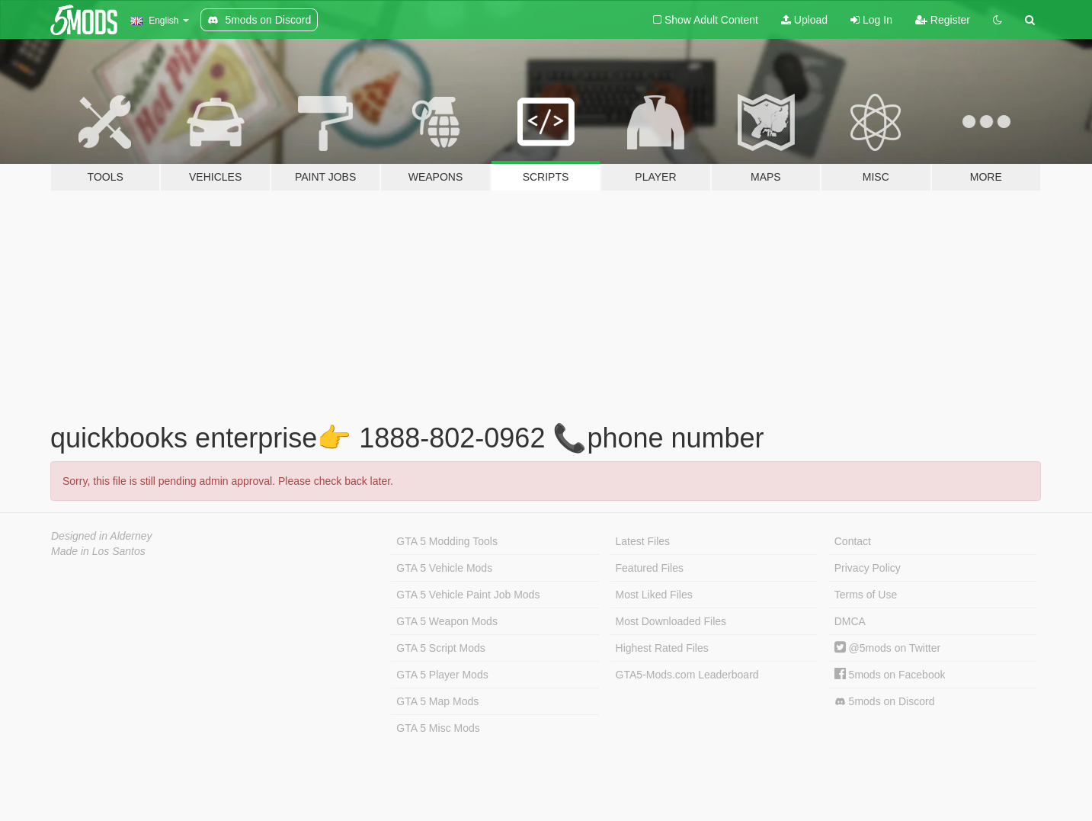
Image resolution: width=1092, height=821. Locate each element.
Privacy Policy (867, 568)
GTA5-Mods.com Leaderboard (687, 675)
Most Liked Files (654, 594)
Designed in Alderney (101, 536)
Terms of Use (865, 594)
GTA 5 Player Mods (442, 675)
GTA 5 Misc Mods (437, 728)
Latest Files (643, 541)
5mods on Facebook (890, 674)
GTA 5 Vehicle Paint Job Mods (468, 594)
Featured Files (650, 568)
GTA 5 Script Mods (440, 648)
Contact (852, 541)
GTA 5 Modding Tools (447, 541)
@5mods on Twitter (887, 648)
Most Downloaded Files (671, 621)
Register (942, 20)
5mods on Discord (884, 701)
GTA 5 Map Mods (437, 701)
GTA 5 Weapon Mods (447, 621)
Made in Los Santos (98, 551)
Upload (804, 20)
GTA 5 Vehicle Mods (444, 568)
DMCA (850, 621)
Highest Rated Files (662, 648)
